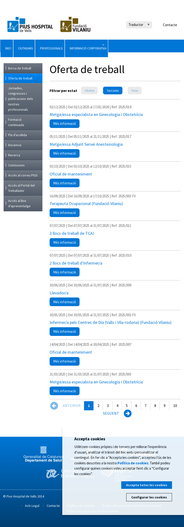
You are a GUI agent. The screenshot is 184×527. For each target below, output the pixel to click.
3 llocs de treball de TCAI (72, 233)
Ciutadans (48, 45)
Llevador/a (59, 293)
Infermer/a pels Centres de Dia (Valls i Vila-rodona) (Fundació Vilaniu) (111, 322)
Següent (111, 413)
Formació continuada (16, 122)
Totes (134, 91)
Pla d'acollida (17, 135)
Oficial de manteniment (71, 174)
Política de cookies (132, 463)
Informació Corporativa (149, 45)
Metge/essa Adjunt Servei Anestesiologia (86, 144)
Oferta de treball (20, 78)
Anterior (71, 405)
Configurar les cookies (149, 497)
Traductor (135, 24)
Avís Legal (32, 505)
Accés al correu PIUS (23, 175)
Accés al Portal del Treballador (21, 188)
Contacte (170, 25)
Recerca (14, 155)
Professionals (92, 45)
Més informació (66, 124)
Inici (14, 45)
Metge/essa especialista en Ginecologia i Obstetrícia (96, 114)
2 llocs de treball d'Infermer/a (76, 263)
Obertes (89, 91)
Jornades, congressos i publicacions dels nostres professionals (20, 99)
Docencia (14, 145)
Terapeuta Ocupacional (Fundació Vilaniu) (86, 203)
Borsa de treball (19, 68)
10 (175, 405)
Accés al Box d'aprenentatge (19, 203)
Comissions (16, 165)
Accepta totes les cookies (146, 485)
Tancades (113, 91)
